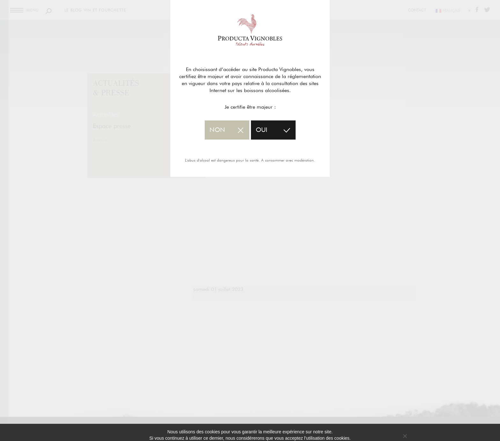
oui (261, 130)
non (217, 130)
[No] (404, 436)
